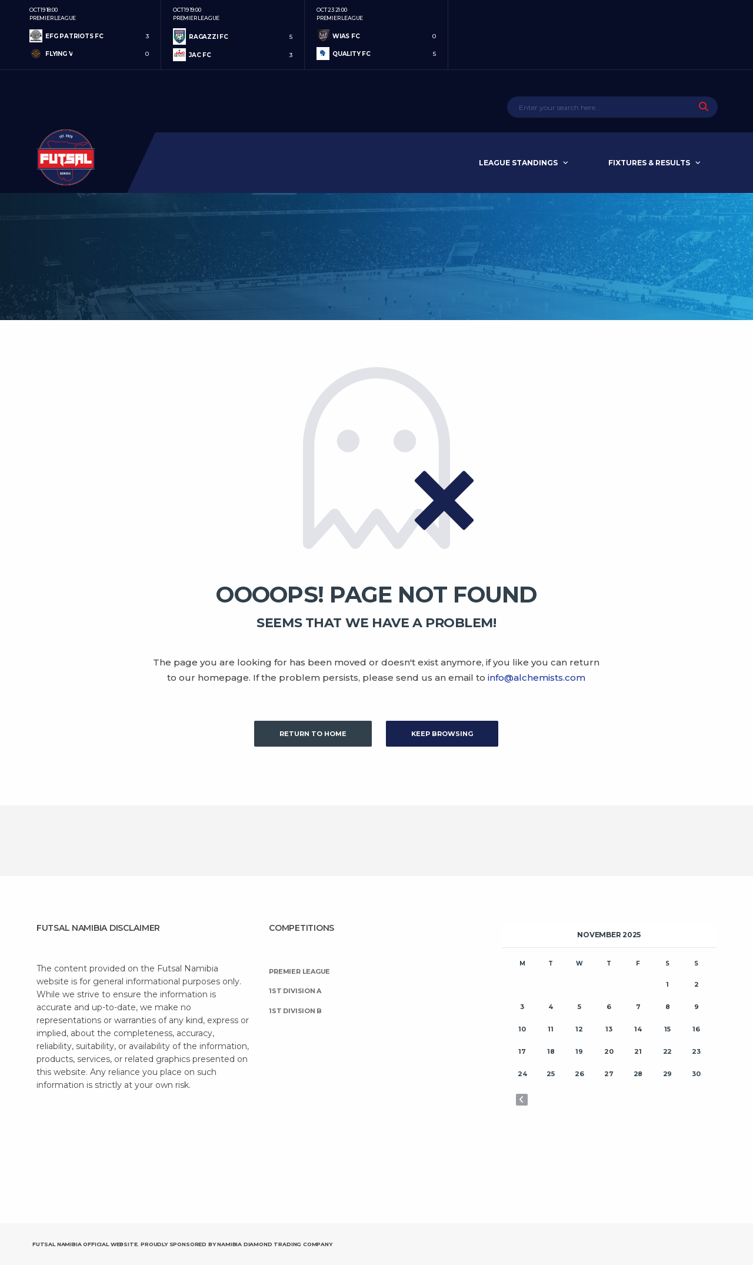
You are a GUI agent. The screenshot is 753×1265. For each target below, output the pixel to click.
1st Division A (295, 991)
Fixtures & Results (649, 162)
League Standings (518, 162)
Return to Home (312, 734)
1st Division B (295, 1011)
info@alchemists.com (536, 677)
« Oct (522, 1100)
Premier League (299, 971)
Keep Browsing (442, 734)
